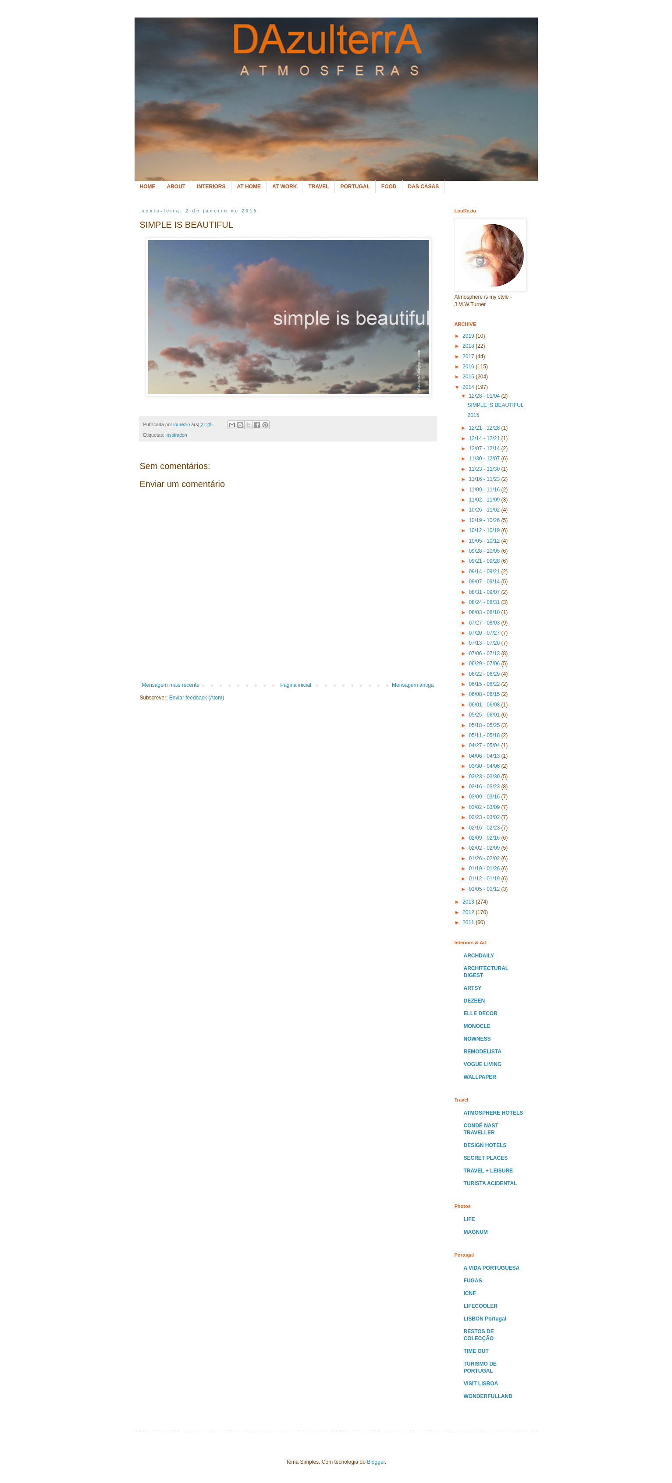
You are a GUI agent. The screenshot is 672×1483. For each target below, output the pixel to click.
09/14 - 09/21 (485, 571)
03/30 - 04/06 (485, 766)
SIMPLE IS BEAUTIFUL (495, 405)
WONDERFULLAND (488, 1396)
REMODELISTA (482, 1052)
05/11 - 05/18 (485, 735)
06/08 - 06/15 (485, 694)
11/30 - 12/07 (485, 458)
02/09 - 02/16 (485, 838)
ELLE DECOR (481, 1013)
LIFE (469, 1219)
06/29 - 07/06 (485, 663)
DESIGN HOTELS (485, 1145)
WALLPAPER (480, 1077)
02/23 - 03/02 (485, 817)
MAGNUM (476, 1232)
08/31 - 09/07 (485, 592)
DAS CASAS (423, 187)
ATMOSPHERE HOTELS (493, 1113)
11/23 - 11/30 (485, 469)
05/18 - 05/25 (485, 725)
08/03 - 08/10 (485, 612)
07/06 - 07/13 (485, 653)
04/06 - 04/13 (485, 756)
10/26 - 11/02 (485, 510)
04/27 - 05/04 (485, 745)
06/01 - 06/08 (485, 705)
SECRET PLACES (486, 1158)
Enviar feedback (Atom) (196, 698)
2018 (469, 346)
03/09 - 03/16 (485, 797)
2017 (469, 356)
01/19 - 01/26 (485, 868)
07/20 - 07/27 (485, 633)
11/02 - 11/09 (485, 500)
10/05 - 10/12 (485, 541)
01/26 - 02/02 (485, 858)
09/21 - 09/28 (485, 561)
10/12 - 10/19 (485, 530)
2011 (469, 922)
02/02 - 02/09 (485, 848)
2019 (469, 336)
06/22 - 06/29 (485, 674)
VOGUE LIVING (483, 1064)
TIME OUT (476, 1351)
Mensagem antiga (413, 685)
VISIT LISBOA (481, 1384)
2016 (469, 367)
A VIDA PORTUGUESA (492, 1268)
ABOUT (176, 187)
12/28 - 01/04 (485, 396)
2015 (469, 377)
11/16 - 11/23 (485, 479)
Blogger (376, 1462)
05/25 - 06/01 (485, 715)
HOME (148, 187)
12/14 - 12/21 (485, 438)
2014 (469, 387)
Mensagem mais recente (170, 685)
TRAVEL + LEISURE (488, 1171)
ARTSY (473, 988)
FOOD (389, 187)
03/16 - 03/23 (485, 787)
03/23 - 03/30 (485, 776)
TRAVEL (318, 187)
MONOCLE (477, 1026)
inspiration (176, 435)
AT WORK (284, 187)
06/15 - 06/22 (485, 684)
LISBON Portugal (485, 1319)
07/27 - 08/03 (485, 623)
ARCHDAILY (479, 956)
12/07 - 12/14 (485, 448)
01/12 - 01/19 (485, 879)
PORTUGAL (355, 187)
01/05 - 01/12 (485, 889)
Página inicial (295, 685)
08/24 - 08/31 (485, 602)
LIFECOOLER (481, 1306)
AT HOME (249, 187)
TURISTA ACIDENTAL (490, 1183)
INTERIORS (211, 187)
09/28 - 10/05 (485, 551)
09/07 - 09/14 (485, 582)
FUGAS (473, 1281)
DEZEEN (474, 1001)
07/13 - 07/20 (485, 643)
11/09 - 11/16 (485, 490)
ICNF (470, 1293)
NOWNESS (477, 1039)
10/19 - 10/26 (485, 520)
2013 (469, 902)
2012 (469, 912)
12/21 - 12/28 (485, 428)
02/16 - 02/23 (485, 828)
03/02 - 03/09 (485, 807)
